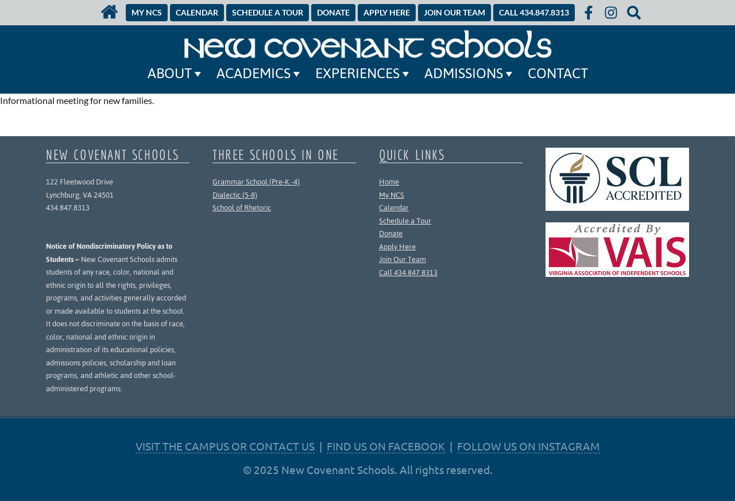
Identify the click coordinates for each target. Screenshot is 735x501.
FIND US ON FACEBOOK (386, 446)
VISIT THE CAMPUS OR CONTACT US (225, 446)
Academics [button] (260, 73)
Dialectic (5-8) (234, 195)
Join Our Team (402, 259)
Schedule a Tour (405, 221)
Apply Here (397, 247)
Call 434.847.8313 (408, 272)
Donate (391, 233)
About (176, 73)
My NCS (391, 195)
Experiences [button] (364, 73)
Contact (558, 73)
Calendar (394, 208)
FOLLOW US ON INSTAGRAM (528, 446)
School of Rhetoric (241, 208)
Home (389, 182)
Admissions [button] (470, 73)
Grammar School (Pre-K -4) (256, 182)
